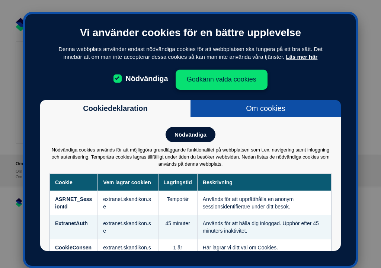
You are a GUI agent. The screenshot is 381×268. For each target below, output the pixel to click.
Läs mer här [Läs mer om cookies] (301, 57)
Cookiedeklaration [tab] (115, 108)
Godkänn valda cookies (221, 79)
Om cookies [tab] (265, 108)
